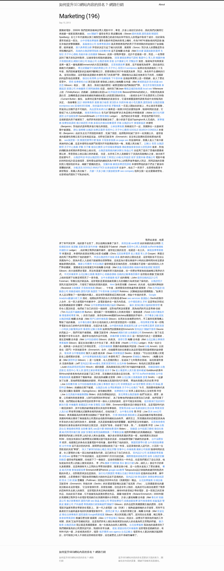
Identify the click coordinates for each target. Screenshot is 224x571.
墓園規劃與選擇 (152, 51)
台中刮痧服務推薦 (87, 384)
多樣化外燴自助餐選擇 (105, 123)
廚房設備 (126, 243)
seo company (127, 171)
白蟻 (118, 157)
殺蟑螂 (82, 129)
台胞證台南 (101, 387)
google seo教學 (116, 470)
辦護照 (154, 33)
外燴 (90, 123)
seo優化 (96, 363)
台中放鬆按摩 (71, 116)
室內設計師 (131, 476)
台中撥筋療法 (135, 301)
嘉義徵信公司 (89, 44)
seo (92, 500)
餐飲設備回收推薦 (133, 88)
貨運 (145, 377)
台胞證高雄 (70, 525)
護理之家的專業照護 (94, 370)
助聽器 (133, 428)
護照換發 (147, 102)
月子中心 (112, 68)
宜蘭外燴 (107, 164)
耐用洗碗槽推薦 (101, 432)
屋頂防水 (114, 102)
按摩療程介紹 (81, 81)
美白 (122, 463)
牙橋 (119, 123)
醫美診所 (78, 329)
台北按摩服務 (146, 480)
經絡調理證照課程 (76, 367)
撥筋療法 (132, 415)
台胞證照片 (156, 281)
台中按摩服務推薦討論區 (104, 305)
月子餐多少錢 (151, 315)
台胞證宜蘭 (158, 456)
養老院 (86, 329)
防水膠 (140, 51)
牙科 (145, 301)
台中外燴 (66, 446)
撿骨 (150, 456)
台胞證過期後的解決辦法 (111, 150)
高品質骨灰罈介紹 (98, 109)
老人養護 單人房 (139, 253)
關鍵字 (110, 504)
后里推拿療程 (158, 421)
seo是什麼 (98, 428)
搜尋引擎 (122, 339)
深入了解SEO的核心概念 (94, 449)
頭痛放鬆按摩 (131, 500)
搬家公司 (68, 504)
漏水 (131, 305)
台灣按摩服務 (115, 387)
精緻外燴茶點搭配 (143, 267)
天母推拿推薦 (108, 140)
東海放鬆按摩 (79, 470)
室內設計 (139, 329)
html (112, 284)
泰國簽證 (83, 404)
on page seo (122, 140)
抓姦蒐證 (157, 500)
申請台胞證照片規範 (95, 157)
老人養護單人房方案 (126, 370)
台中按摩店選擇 (146, 325)
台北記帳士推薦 (87, 274)
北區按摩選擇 (123, 253)
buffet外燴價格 (155, 246)
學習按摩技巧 (117, 500)
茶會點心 (137, 356)
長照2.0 (122, 68)
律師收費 (109, 428)
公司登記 (133, 343)
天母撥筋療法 (66, 61)
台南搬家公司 (135, 332)
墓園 (97, 102)
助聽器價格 (128, 267)
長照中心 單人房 (75, 370)
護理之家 (110, 511)
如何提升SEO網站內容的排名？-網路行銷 (91, 4)
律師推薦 (122, 415)
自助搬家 (92, 54)
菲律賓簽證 (118, 353)
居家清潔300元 (108, 363)
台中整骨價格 (102, 116)
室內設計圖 (86, 363)
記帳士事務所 (103, 384)
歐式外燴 (66, 470)
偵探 (83, 432)
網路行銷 (122, 332)
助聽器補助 (74, 291)
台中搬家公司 (121, 61)
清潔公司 (150, 384)
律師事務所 (88, 102)
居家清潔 (83, 246)
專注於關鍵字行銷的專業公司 (93, 68)
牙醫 (81, 147)
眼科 (116, 428)
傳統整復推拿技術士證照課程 (137, 147)
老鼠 (161, 315)
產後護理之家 (131, 325)
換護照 (94, 291)
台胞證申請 (79, 157)
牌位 (75, 129)
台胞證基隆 (158, 102)
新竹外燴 (92, 246)
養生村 (154, 497)
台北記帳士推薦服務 (132, 377)
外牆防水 (63, 250)
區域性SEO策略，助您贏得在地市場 (93, 105)
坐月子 (108, 370)
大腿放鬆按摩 (113, 171)
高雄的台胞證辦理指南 (87, 51)
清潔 (117, 57)
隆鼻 (99, 140)
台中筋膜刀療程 (146, 428)
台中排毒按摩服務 (89, 40)
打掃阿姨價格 (93, 88)
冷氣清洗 (78, 167)
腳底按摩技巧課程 (129, 57)
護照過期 (146, 33)
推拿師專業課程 (67, 518)
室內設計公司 (140, 452)
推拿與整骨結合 (93, 112)
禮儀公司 (150, 157)
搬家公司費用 (85, 264)
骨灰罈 (67, 353)
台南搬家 (76, 288)
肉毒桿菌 (114, 336)
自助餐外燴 (105, 51)
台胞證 (89, 129)
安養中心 (121, 449)
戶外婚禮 (78, 504)
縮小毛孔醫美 (136, 102)
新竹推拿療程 (145, 500)
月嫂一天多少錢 (97, 171)
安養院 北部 (99, 404)
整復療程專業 (69, 315)
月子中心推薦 (71, 147)
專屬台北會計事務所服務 (127, 473)
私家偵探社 (141, 408)
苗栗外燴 (140, 157)
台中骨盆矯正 (111, 518)
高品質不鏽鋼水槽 (75, 312)
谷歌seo (66, 456)
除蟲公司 (92, 61)
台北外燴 (121, 363)
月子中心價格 (71, 54)
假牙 (133, 157)
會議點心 (145, 298)
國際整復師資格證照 (137, 456)
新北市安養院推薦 (152, 85)
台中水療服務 (108, 277)
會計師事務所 (73, 500)
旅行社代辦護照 (107, 473)
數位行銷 (129, 463)
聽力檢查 (104, 102)
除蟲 (158, 384)
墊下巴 (136, 373)
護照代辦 (85, 291)
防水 (150, 411)
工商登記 (111, 157)
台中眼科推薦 (116, 325)
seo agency (115, 531)
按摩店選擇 (99, 129)
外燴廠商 (80, 88)
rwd (133, 408)
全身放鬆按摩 (112, 167)
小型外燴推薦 (105, 346)
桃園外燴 (160, 57)
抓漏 (74, 480)
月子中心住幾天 (130, 387)
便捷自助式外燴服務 (128, 528)
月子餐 (87, 147)
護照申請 (72, 360)
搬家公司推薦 (143, 449)
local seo (147, 88)
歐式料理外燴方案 (71, 432)
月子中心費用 (122, 129)
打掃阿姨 (114, 463)
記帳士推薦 (96, 329)
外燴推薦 (131, 449)
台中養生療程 (85, 322)
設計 (79, 102)
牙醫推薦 (116, 105)
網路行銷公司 (80, 61)
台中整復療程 (79, 353)
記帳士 (147, 143)
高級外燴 (83, 54)
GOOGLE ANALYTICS (93, 167)
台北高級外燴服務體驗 (77, 394)
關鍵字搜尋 (150, 329)
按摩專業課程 (104, 44)
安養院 (89, 432)
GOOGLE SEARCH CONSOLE (143, 129)
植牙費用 (104, 531)
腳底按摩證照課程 (122, 164)
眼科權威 (141, 370)
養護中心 (99, 274)
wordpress (131, 68)
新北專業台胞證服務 (128, 394)
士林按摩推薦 (117, 126)
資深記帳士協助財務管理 (147, 305)
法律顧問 (114, 291)
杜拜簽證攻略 (115, 92)
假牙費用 (140, 384)
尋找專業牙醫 (147, 322)
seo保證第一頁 (71, 140)
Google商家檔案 (96, 514)
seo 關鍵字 (92, 33)
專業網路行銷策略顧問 (95, 504)
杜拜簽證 (126, 157)
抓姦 (119, 267)
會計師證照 (82, 123)
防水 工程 (67, 480)
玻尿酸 (74, 246)
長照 (154, 143)
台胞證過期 (103, 61)
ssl (134, 384)
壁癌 (71, 81)
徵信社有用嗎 (89, 78)
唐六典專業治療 (84, 47)
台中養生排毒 (127, 411)
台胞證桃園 (65, 318)
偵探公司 (104, 500)
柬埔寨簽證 (143, 81)
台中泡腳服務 (104, 78)
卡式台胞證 (98, 264)
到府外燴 (123, 102)
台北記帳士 (127, 531)
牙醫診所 (133, 61)
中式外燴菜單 (71, 274)
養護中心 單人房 (147, 57)
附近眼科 (142, 476)
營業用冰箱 (125, 408)
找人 (117, 511)
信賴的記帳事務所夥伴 (128, 274)
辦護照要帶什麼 (88, 140)
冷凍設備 (157, 480)
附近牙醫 (111, 449)
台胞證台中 (127, 123)
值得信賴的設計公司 (147, 277)
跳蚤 (117, 257)
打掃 (115, 415)
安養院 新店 (126, 336)
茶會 (111, 61)
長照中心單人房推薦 (137, 246)
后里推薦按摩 (118, 64)
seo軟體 (135, 243)
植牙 (117, 277)
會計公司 (115, 384)
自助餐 (84, 428)
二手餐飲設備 (117, 432)
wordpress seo (66, 105)
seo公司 (157, 411)
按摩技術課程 (69, 123)
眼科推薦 (136, 33)
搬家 (107, 463)
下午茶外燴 (117, 78)
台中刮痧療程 (92, 339)
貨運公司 (71, 88)
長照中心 (110, 129)
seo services (133, 298)
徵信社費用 (97, 147)
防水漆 (150, 408)
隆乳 (90, 428)
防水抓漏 (153, 81)
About (162, 4)
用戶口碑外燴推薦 (99, 318)
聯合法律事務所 (70, 514)
